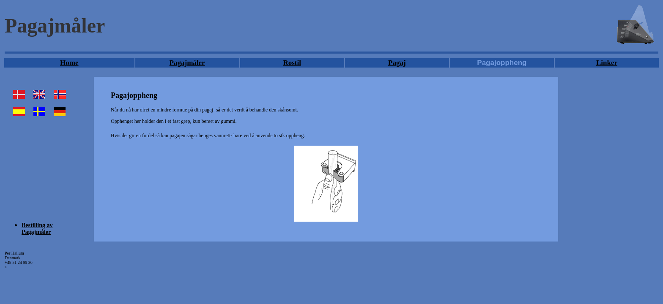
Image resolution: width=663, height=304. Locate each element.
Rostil (292, 63)
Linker (606, 63)
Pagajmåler (187, 63)
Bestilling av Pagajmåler (37, 228)
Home (69, 63)
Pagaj (397, 63)
